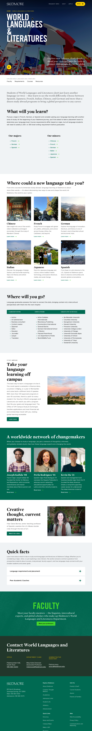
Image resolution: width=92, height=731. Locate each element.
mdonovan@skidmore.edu (36, 667)
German (53, 147)
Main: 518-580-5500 (13, 694)
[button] (80, 4)
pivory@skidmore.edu (57, 666)
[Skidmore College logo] (24, 683)
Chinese (53, 141)
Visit (64, 4)
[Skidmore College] (15, 4)
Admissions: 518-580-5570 (15, 696)
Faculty (9, 81)
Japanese (53, 154)
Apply (71, 4)
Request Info (54, 4)
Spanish (53, 157)
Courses (30, 81)
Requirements (19, 81)
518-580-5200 (12, 667)
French (52, 144)
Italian (52, 151)
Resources (39, 81)
